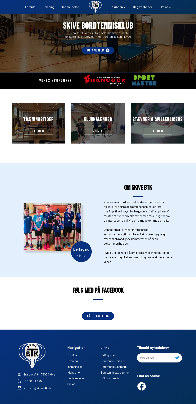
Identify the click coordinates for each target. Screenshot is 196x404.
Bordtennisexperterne (114, 372)
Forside (30, 7)
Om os (164, 7)
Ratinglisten (108, 355)
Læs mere (38, 131)
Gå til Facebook (98, 316)
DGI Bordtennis (110, 378)
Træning (49, 7)
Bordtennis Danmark (113, 366)
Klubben (117, 7)
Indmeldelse (70, 7)
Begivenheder (142, 7)
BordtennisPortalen (113, 361)
